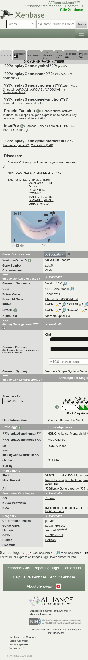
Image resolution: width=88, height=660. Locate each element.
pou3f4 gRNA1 (55, 525)
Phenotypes (34, 55)
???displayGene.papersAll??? (65, 488)
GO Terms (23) (59, 55)
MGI (50, 439)
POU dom (17, 130)
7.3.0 (22, 648)
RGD (50, 446)
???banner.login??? (64, 2)
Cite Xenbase (35, 577)
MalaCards (36, 183)
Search (81, 24)
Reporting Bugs (46, 568)
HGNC (51, 433)
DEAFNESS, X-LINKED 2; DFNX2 (38, 172)
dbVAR (48, 200)
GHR (32, 203)
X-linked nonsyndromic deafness (55, 162)
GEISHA (53, 460)
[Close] (69, 254)
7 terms (50, 498)
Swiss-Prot (74, 310)
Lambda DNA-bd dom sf (42, 126)
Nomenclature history (14, 92)
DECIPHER (36, 190)
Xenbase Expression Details (66, 420)
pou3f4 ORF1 (54, 535)
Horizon (50, 540)
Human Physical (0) (16, 145)
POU (6, 130)
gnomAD (43, 203)
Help (17, 577)
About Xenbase (62, 577)
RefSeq (50, 304)
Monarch (76, 433)
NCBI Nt (72, 304)
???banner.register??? (42, 6)
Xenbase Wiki (18, 568)
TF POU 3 (66, 126)
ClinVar (33, 179)
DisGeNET (36, 200)
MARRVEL (36, 196)
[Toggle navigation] (81, 33)
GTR (48, 196)
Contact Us (74, 6)
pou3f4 (49, 520)
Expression (19, 54)
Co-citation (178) (42, 145)
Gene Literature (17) (47, 55)
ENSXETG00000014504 (61, 299)
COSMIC (35, 193)
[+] (58, 89)
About (39, 586)
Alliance (63, 433)
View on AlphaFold (57, 316)
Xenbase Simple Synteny (62, 371)
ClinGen (45, 179)
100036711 (52, 294)
